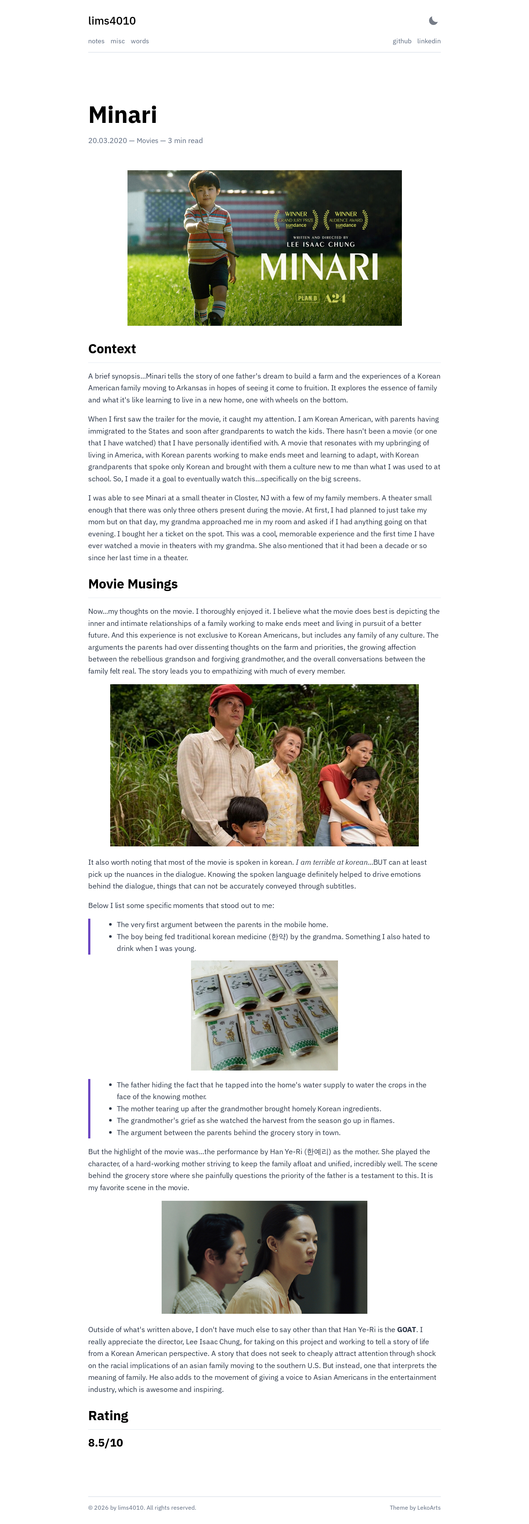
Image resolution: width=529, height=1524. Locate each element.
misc (118, 41)
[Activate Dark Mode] (433, 20)
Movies (148, 140)
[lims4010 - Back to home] (112, 21)
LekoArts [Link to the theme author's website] (429, 1507)
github (402, 41)
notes (96, 41)
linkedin (429, 41)
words (140, 41)
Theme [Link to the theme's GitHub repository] (399, 1507)
